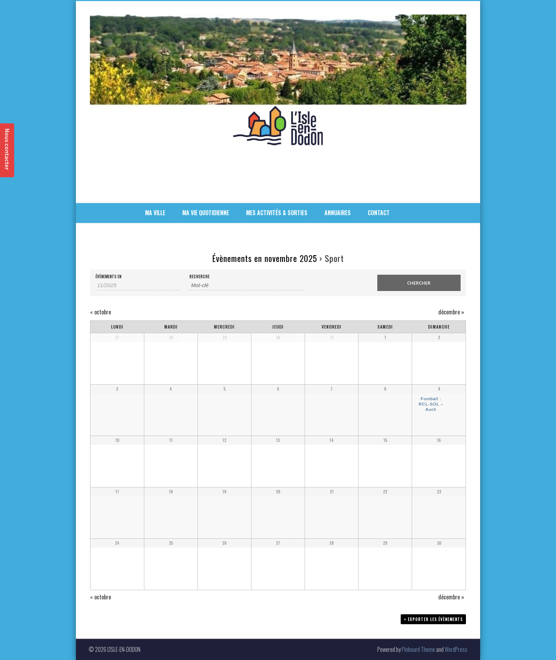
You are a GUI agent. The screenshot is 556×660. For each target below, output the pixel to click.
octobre (100, 312)
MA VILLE (155, 212)
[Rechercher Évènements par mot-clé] (246, 285)
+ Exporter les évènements (433, 619)
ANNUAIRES (337, 212)
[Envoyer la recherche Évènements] (419, 283)
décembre (451, 312)
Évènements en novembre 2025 (264, 258)
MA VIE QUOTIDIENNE (205, 212)
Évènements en (108, 277)
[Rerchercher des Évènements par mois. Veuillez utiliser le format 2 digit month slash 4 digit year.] (137, 285)
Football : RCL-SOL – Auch (431, 403)
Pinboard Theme (418, 649)
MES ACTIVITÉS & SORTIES (276, 212)
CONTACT (379, 212)
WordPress (456, 649)
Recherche (199, 277)
